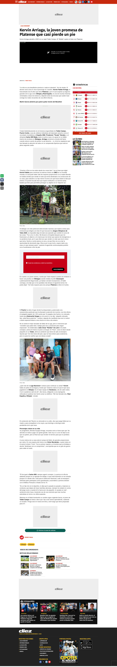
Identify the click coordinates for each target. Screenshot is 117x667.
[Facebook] (40, 662)
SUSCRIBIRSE (58, 269)
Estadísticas (82, 85)
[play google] (89, 642)
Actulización (64, 613)
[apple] (89, 647)
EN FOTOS (23, 613)
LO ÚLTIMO (77, 139)
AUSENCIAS (44, 613)
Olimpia (23, 544)
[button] (2, 175)
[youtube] (49, 662)
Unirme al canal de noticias (47, 530)
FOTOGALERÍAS (28, 601)
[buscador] (76, 2)
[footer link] (58, 634)
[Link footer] (25, 631)
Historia (82, 613)
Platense (31, 544)
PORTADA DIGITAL (65, 639)
